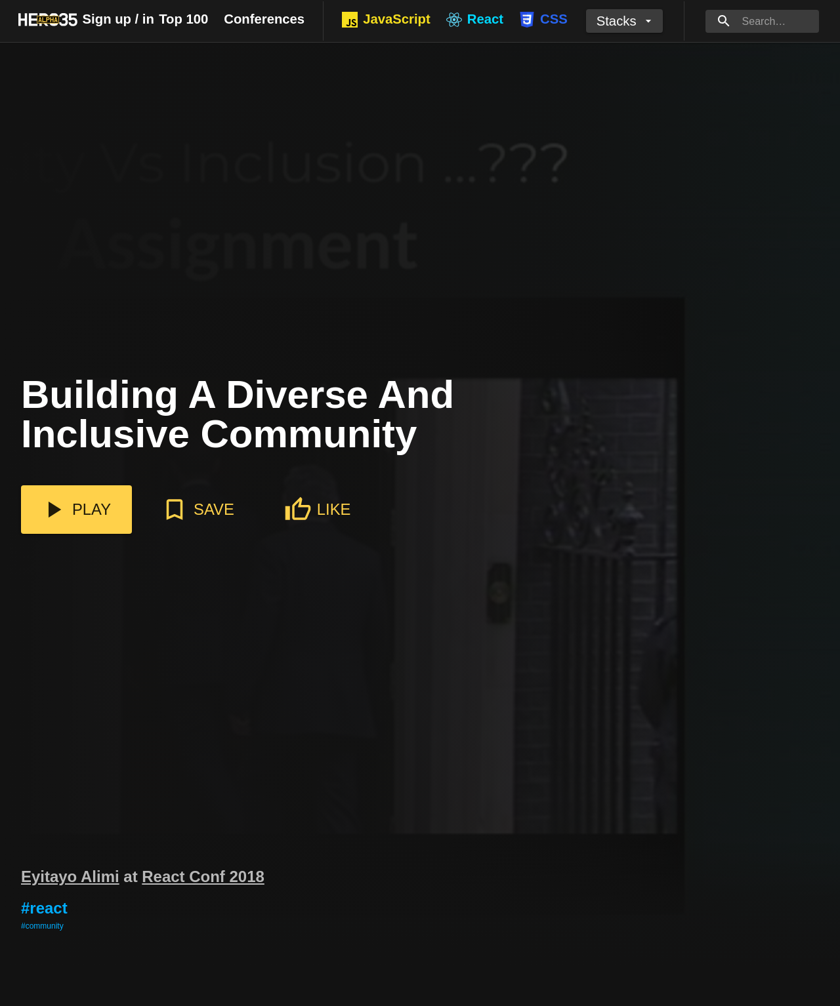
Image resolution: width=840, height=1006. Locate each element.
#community (42, 926)
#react (44, 908)
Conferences (264, 19)
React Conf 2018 (203, 876)
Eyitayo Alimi (70, 876)
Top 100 (183, 19)
